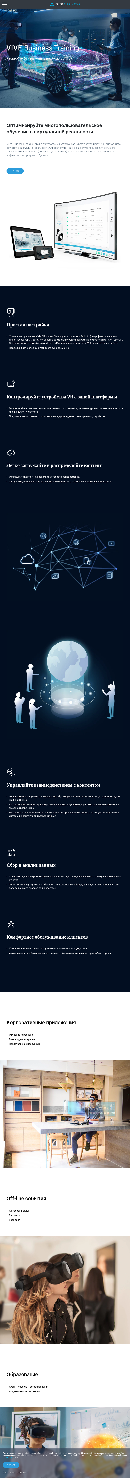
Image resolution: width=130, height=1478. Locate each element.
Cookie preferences (14, 1472)
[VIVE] (65, 4)
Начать (15, 170)
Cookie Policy (8, 1457)
